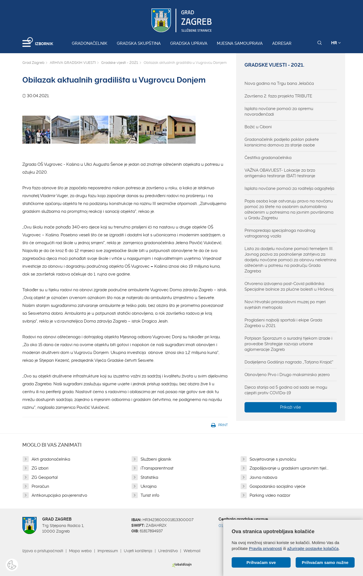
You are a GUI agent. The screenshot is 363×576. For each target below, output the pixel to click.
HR (336, 42)
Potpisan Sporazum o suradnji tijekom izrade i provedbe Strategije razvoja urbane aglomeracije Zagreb (288, 344)
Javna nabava (263, 477)
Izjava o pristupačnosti (42, 551)
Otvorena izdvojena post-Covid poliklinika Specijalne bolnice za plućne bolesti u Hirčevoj (289, 286)
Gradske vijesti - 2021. (119, 62)
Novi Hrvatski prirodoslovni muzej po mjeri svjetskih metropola (285, 304)
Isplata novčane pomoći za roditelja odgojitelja (289, 188)
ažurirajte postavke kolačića (312, 548)
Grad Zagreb (33, 62)
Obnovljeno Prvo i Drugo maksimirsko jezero (287, 374)
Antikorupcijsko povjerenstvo (59, 495)
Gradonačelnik (89, 43)
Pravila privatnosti (265, 548)
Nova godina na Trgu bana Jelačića (279, 83)
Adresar (281, 43)
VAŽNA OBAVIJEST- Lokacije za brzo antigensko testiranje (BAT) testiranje (280, 173)
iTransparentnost (157, 468)
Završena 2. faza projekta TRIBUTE (278, 96)
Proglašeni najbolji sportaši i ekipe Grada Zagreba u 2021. (283, 323)
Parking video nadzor (270, 495)
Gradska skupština (139, 43)
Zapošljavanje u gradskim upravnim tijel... (289, 468)
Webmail (192, 551)
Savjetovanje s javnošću (273, 459)
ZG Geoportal (45, 477)
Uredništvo (168, 551)
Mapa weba (80, 551)
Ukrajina (148, 486)
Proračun (40, 486)
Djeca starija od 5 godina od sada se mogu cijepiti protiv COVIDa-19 (286, 390)
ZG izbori (40, 468)
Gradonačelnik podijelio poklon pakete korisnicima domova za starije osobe (282, 142)
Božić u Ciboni (258, 126)
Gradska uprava (188, 43)
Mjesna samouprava (240, 43)
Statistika (149, 477)
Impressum (108, 551)
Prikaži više (290, 407)
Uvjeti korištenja (138, 551)
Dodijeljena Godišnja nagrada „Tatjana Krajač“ (289, 362)
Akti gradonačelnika (51, 459)
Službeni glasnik (156, 459)
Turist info (150, 495)
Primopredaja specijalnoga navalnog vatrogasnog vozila (280, 233)
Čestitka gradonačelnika (268, 157)
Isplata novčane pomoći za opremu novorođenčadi (279, 111)
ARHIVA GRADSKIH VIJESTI (73, 62)
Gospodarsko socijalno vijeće (277, 486)
